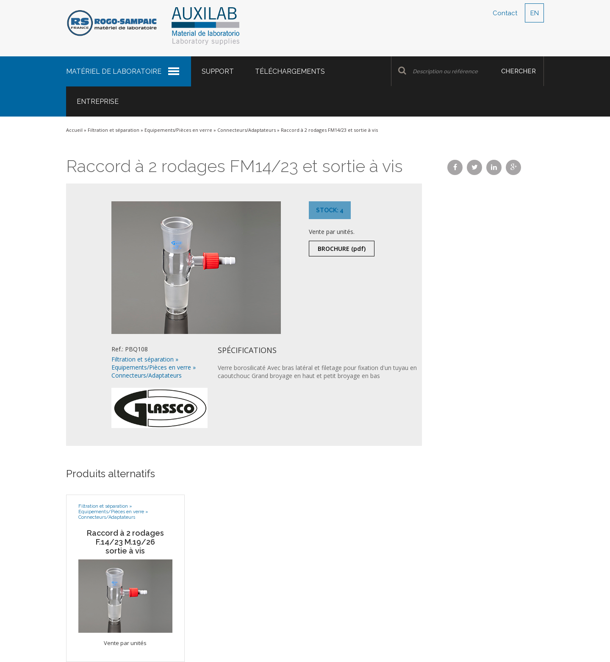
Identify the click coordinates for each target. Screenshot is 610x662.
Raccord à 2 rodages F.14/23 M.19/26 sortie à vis (125, 541)
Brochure (342, 249)
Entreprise (98, 101)
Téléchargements (290, 71)
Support (218, 71)
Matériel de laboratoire (113, 71)
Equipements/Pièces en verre (178, 130)
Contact (505, 13)
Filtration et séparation (113, 130)
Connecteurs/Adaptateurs (246, 130)
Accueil (74, 130)
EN (534, 13)
